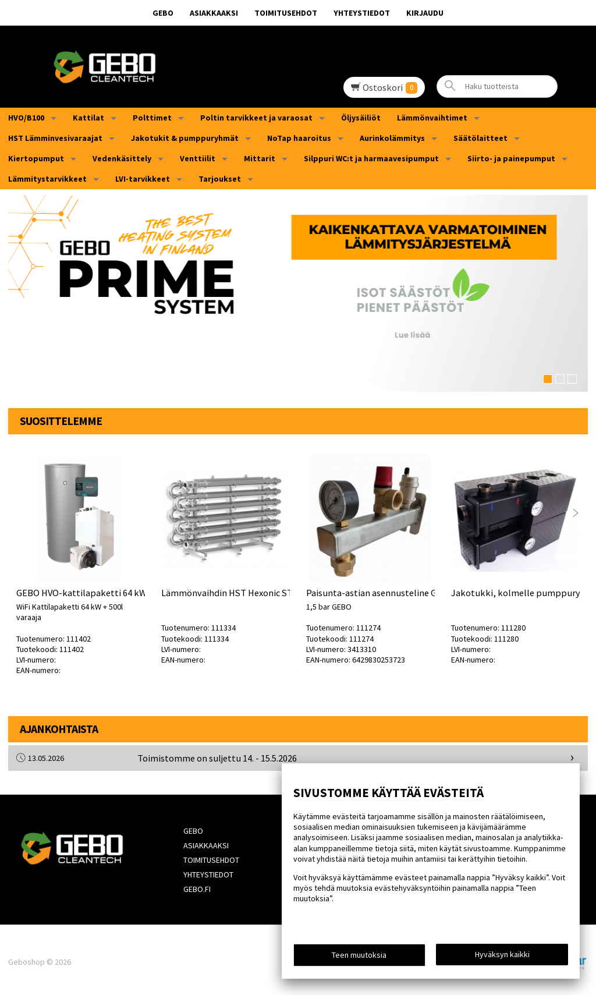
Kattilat (88, 117)
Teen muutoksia (359, 955)
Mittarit (259, 158)
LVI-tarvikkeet (142, 178)
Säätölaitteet (480, 138)
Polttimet (152, 117)
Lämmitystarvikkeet (47, 178)
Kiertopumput (36, 158)
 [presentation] (576, 512)
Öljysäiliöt (361, 117)
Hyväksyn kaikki (502, 955)
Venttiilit (197, 158)
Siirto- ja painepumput (511, 158)
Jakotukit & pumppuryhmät (185, 138)
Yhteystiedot (362, 13)
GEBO (162, 13)
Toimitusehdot (285, 13)
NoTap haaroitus (299, 138)
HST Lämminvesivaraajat (55, 138)
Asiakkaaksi (214, 13)
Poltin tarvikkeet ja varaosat (256, 117)
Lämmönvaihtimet (432, 117)
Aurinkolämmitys (392, 138)
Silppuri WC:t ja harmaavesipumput (371, 158)
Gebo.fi (196, 885)
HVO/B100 (26, 117)
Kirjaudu (425, 13)
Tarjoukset (219, 178)
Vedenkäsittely (122, 158)
